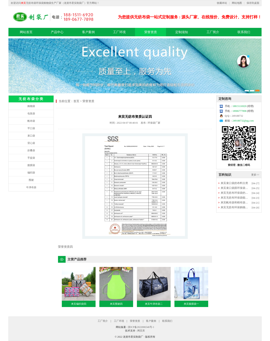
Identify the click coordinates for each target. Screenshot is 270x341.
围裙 (31, 180)
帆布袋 (31, 120)
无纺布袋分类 (31, 99)
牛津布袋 (31, 187)
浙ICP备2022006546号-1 (141, 327)
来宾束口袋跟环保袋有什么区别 (240, 187)
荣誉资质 (150, 32)
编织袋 (31, 172)
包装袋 (31, 113)
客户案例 (88, 32)
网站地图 (237, 2)
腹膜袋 (31, 165)
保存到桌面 (253, 2)
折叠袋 (31, 150)
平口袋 (31, 128)
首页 (76, 101)
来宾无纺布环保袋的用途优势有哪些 (243, 192)
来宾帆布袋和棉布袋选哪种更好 (240, 202)
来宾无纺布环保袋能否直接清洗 (240, 197)
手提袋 (31, 157)
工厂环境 (119, 32)
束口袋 (31, 135)
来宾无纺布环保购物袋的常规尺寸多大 (244, 207)
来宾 (23, 2)
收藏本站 (222, 2)
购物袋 (31, 106)
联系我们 (244, 32)
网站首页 (26, 32)
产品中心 (57, 32)
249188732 (237, 115)
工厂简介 (213, 32)
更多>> (255, 174)
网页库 (141, 330)
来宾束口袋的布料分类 (234, 183)
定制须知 (181, 32)
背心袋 (31, 143)
